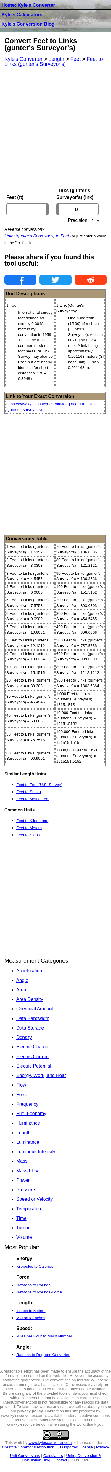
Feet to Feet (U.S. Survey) (39, 784)
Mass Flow (27, 1170)
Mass (22, 1161)
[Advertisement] (55, 127)
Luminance (27, 1142)
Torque (23, 1227)
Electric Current (32, 1056)
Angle (22, 980)
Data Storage (30, 1027)
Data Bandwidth (32, 1018)
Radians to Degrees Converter (43, 1354)
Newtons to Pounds (33, 1285)
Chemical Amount (34, 1008)
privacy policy (30, 1411)
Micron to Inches (30, 1318)
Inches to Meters (31, 1310)
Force (22, 1094)
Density (24, 1037)
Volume (24, 1237)
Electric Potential (33, 1066)
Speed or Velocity (34, 1199)
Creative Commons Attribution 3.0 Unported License (47, 1447)
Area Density (29, 999)
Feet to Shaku (28, 792)
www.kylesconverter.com (50, 1442)
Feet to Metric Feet (32, 799)
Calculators (53, 1455)
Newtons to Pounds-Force (39, 1292)
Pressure (25, 1189)
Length (23, 1132)
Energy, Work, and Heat (41, 1075)
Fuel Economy (31, 1113)
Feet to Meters (29, 828)
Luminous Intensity (35, 1151)
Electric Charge (32, 1046)
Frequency (27, 1104)
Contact (60, 1460)
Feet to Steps (28, 835)
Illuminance (28, 1122)
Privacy (102, 1447)
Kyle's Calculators (21, 14)
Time (21, 1218)
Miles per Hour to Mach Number (44, 1336)
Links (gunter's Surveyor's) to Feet (36, 235)
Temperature (29, 1208)
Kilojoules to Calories (34, 1266)
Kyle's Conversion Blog (27, 24)
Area (21, 989)
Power (23, 1180)
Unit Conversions (25, 1455)
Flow (21, 1084)
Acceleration (29, 970)
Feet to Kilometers (32, 820)
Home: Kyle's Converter (28, 5)
